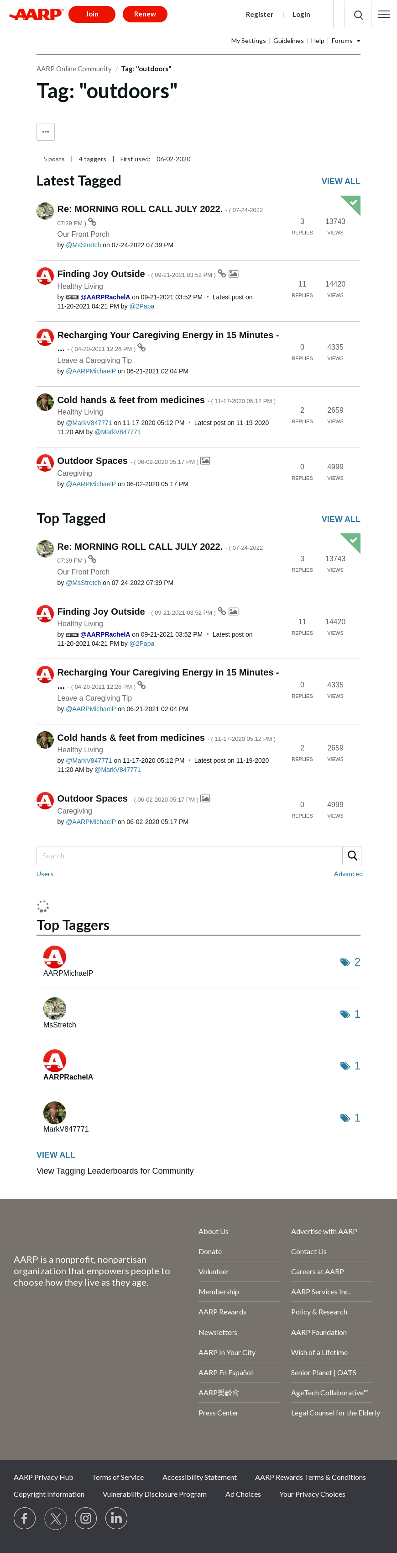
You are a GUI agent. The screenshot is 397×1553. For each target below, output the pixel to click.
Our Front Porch (83, 234)
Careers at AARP (317, 1271)
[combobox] (198, 855)
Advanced (348, 874)
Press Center (218, 1412)
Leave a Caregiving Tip (94, 360)
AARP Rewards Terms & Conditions (310, 1477)
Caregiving (74, 473)
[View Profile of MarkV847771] (89, 422)
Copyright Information (49, 1493)
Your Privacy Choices (312, 1493)
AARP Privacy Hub (43, 1477)
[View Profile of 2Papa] (142, 306)
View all (341, 181)
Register (259, 14)
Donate (210, 1251)
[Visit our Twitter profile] (55, 1518)
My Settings (248, 40)
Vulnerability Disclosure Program (155, 1493)
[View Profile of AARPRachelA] (105, 297)
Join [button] (92, 14)
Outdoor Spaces (128, 461)
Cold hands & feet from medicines (166, 400)
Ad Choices (243, 1493)
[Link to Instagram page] (86, 1518)
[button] (384, 14)
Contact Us (309, 1251)
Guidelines (288, 40)
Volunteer (213, 1271)
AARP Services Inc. (320, 1291)
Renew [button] (145, 14)
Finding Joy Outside (137, 274)
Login (301, 14)
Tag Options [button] (46, 132)
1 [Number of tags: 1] (357, 1014)
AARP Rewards (222, 1311)
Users (45, 874)
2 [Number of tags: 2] (357, 962)
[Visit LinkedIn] (116, 1518)
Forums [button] (342, 40)
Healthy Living (80, 286)
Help (317, 40)
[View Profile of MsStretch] (83, 245)
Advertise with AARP (324, 1231)
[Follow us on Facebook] (25, 1518)
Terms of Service (118, 1477)
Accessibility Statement (199, 1477)
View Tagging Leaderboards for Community (115, 1170)
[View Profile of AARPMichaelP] (91, 371)
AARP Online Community (74, 68)
